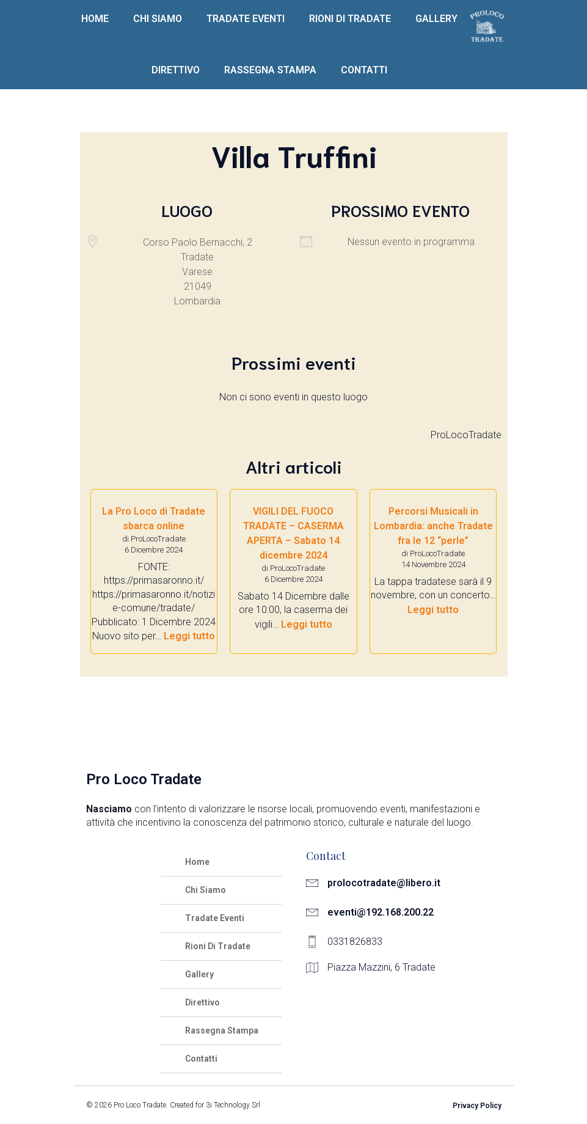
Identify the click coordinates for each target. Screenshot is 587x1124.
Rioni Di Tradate (350, 18)
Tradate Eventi (245, 18)
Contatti (364, 70)
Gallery (436, 18)
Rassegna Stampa (270, 70)
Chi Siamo (157, 18)
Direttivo (175, 70)
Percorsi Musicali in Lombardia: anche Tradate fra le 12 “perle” (433, 525)
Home (95, 18)
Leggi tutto (189, 636)
